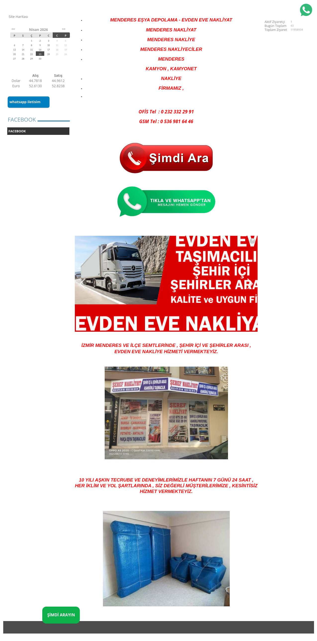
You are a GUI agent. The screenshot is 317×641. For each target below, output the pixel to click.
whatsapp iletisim (25, 101)
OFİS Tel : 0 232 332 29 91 (166, 111)
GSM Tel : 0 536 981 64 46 (166, 121)
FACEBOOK (17, 131)
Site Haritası (18, 16)
